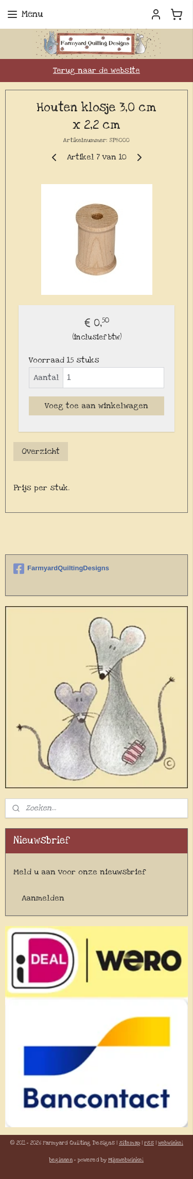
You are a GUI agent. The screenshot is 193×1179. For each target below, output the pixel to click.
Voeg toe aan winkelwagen (96, 406)
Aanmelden (43, 898)
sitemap (129, 1143)
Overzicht (41, 451)
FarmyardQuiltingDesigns (61, 569)
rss (149, 1143)
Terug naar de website (96, 70)
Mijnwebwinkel (126, 1160)
